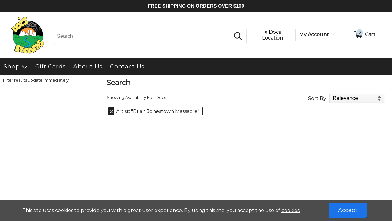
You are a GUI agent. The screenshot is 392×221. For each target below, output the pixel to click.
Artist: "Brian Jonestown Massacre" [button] (157, 111)
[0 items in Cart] (364, 35)
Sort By (317, 98)
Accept (347, 210)
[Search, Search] (143, 36)
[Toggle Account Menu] (333, 34)
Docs (161, 97)
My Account (314, 34)
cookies (290, 210)
